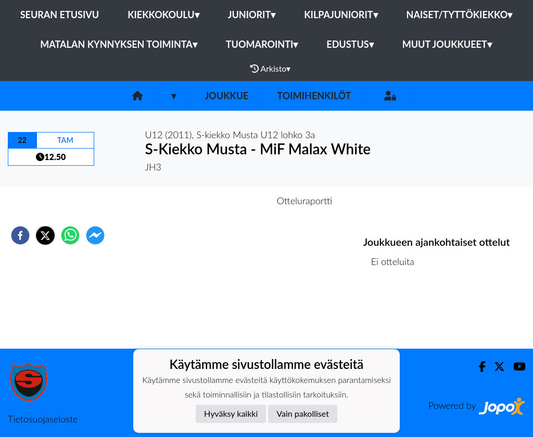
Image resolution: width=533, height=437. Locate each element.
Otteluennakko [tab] (230, 200)
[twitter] (45, 235)
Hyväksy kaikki (231, 413)
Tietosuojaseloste (43, 419)
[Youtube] (515, 366)
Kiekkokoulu (163, 14)
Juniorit (252, 14)
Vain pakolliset (302, 413)
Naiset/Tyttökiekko (460, 14)
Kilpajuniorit (340, 14)
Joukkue (226, 95)
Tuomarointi (262, 44)
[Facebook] (478, 366)
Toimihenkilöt (314, 95)
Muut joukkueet (447, 44)
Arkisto (270, 68)
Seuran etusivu (59, 14)
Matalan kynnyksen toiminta (118, 44)
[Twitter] (495, 366)
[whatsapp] (70, 235)
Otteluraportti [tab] (305, 200)
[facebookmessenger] (95, 235)
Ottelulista (397, 314)
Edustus (349, 44)
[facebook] (20, 235)
